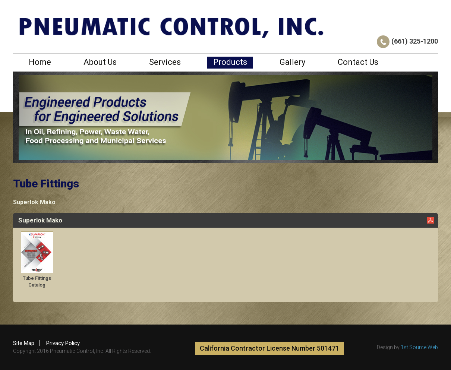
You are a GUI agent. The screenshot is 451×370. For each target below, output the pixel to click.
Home (40, 62)
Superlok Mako (34, 202)
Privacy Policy (63, 343)
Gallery (292, 62)
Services (165, 62)
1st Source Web (419, 347)
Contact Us (358, 62)
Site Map (23, 343)
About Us (100, 62)
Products (230, 62)
